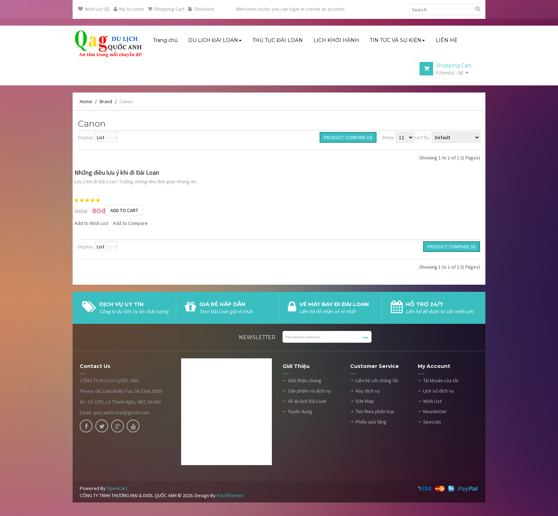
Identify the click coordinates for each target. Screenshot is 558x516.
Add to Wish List (91, 224)
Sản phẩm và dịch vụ (309, 392)
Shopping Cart (166, 9)
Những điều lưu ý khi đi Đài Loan (116, 173)
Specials (432, 423)
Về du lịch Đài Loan (307, 402)
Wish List (432, 402)
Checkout (201, 9)
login (294, 9)
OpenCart (117, 489)
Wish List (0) (94, 9)
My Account (129, 9)
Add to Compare (130, 224)
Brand (106, 102)
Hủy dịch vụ (368, 392)
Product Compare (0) (348, 138)
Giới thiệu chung (304, 381)
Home (86, 102)
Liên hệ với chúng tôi (377, 381)
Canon (126, 102)
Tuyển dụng (300, 412)
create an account (325, 9)
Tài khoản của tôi (440, 381)
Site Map (365, 402)
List (100, 138)
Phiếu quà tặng (371, 423)
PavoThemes (230, 496)
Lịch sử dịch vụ (438, 392)
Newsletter (435, 412)
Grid (112, 138)
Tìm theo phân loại (375, 412)
